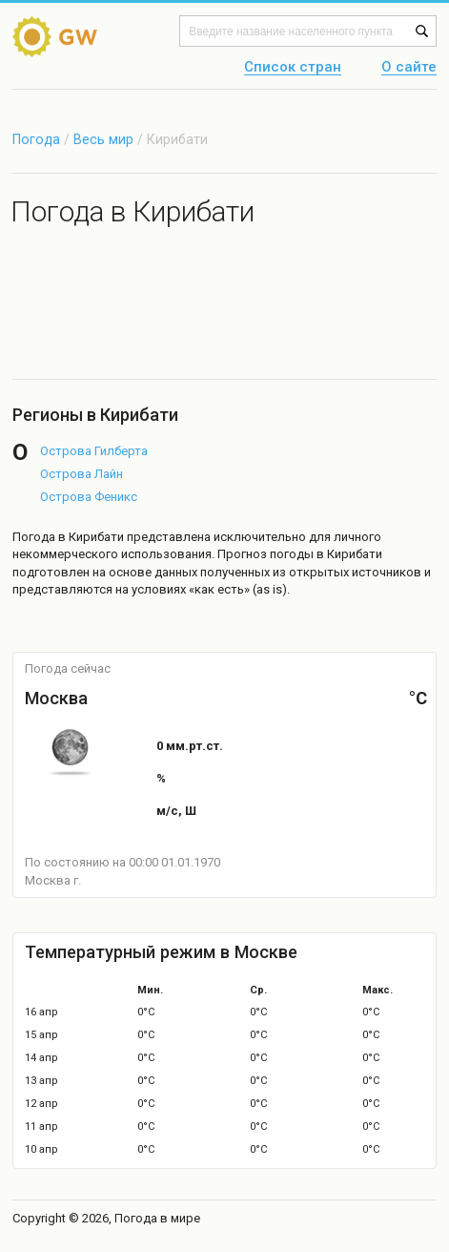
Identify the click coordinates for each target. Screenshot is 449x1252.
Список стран (292, 67)
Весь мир (103, 139)
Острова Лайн (81, 474)
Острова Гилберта (94, 451)
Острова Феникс (88, 497)
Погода (36, 139)
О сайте (409, 67)
